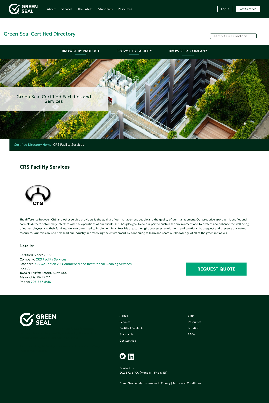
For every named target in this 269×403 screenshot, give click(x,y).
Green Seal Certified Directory (39, 34)
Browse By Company (188, 51)
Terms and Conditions (187, 383)
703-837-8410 (41, 282)
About (51, 9)
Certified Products (132, 328)
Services (66, 9)
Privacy (165, 383)
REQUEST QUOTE (216, 269)
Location (193, 328)
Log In (225, 9)
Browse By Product (81, 51)
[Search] (233, 36)
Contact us (127, 368)
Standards (105, 9)
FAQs (191, 334)
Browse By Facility (134, 51)
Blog (191, 315)
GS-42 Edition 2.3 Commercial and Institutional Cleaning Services (83, 264)
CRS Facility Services (51, 259)
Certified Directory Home (33, 145)
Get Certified (248, 9)
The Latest (85, 9)
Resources (125, 9)
